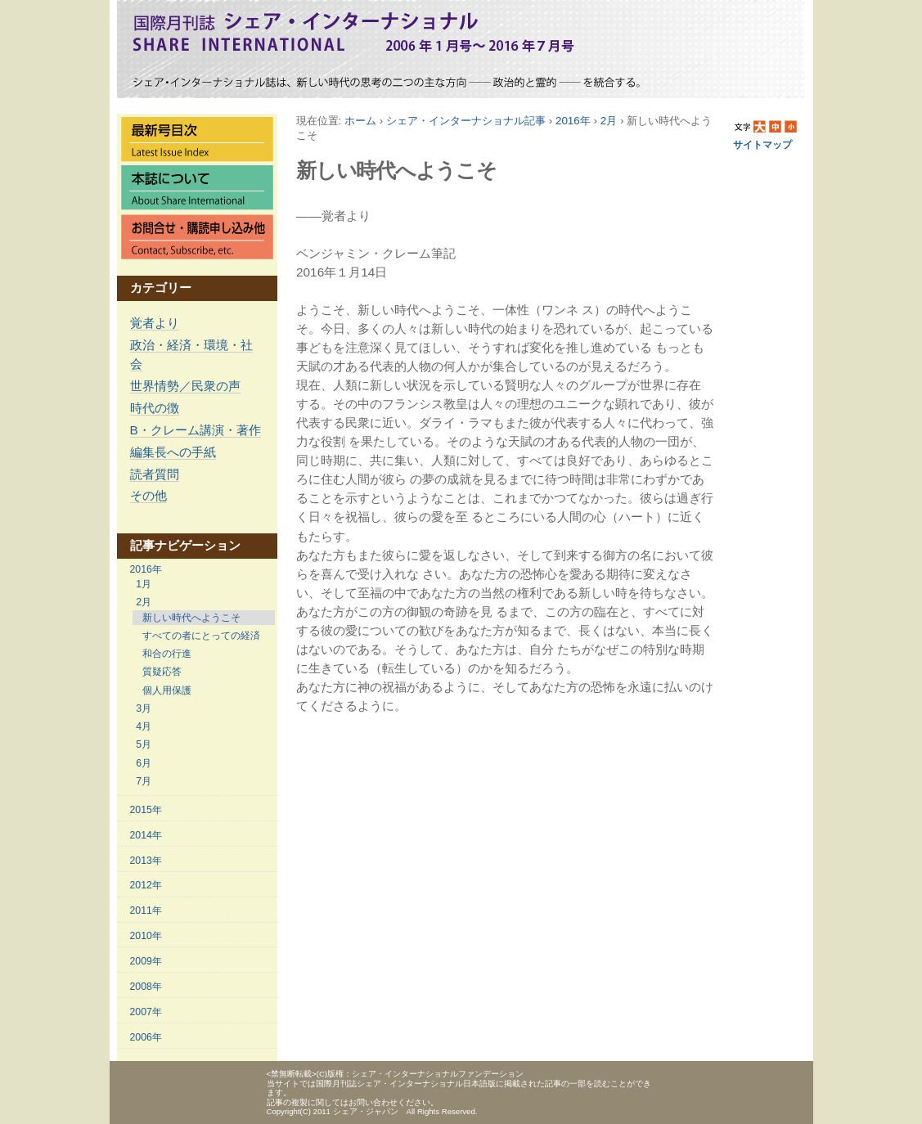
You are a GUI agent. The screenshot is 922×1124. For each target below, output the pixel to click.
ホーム (360, 121)
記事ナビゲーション (185, 545)
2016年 (573, 121)
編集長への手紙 (173, 452)
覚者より (154, 323)
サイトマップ (762, 145)
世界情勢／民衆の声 (185, 386)
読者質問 (154, 474)
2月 (608, 121)
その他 (148, 495)
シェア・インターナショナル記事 (466, 121)
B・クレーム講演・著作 (195, 430)
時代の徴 (154, 408)
